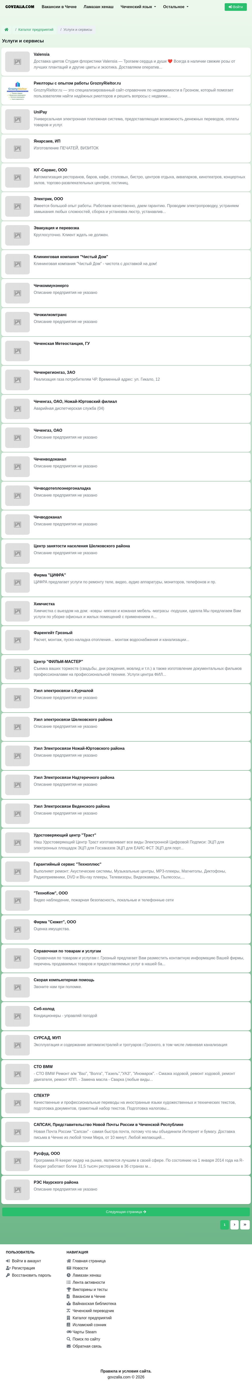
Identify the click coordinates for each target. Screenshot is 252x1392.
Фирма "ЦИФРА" (50, 575)
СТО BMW (43, 1067)
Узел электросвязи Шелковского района (73, 719)
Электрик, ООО (48, 199)
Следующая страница (126, 1212)
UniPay (40, 112)
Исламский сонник (86, 1325)
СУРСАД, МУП (47, 1038)
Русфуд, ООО (47, 1153)
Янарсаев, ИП (47, 141)
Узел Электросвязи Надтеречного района (74, 777)
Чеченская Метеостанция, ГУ (62, 343)
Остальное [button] (174, 7)
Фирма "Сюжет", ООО (55, 922)
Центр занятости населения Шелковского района (82, 546)
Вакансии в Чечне (59, 7)
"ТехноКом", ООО (51, 893)
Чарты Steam (82, 1332)
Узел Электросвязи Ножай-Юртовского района (79, 748)
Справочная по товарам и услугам (67, 951)
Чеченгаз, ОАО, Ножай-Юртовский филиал (75, 401)
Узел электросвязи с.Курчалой (63, 691)
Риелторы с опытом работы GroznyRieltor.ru (77, 83)
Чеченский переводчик (90, 1311)
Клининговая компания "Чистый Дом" (71, 257)
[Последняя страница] (244, 1224)
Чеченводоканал (50, 459)
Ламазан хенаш (98, 7)
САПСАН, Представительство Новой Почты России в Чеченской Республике (108, 1125)
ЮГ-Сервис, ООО (50, 170)
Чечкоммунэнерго (51, 286)
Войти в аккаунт (23, 1261)
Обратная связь (84, 1346)
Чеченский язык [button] (137, 7)
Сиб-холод (44, 1009)
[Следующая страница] (234, 1224)
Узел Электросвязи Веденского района (72, 806)
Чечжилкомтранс (50, 315)
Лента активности (86, 1282)
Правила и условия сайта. (125, 1371)
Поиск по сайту (83, 1339)
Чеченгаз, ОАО (48, 430)
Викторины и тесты (87, 1289)
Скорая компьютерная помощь (64, 980)
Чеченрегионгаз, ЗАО (54, 372)
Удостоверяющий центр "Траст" (65, 835)
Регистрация (20, 1268)
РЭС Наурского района (56, 1182)
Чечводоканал (48, 517)
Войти (236, 7)
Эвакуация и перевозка (56, 228)
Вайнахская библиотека (91, 1304)
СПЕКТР (41, 1095)
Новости (77, 1268)
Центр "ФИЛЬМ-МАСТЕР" (58, 662)
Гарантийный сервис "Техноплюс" (67, 864)
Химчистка (44, 604)
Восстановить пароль (28, 1275)
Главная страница (86, 1261)
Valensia (41, 54)
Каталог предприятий (36, 30)
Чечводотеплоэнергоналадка (62, 488)
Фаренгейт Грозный (53, 633)
